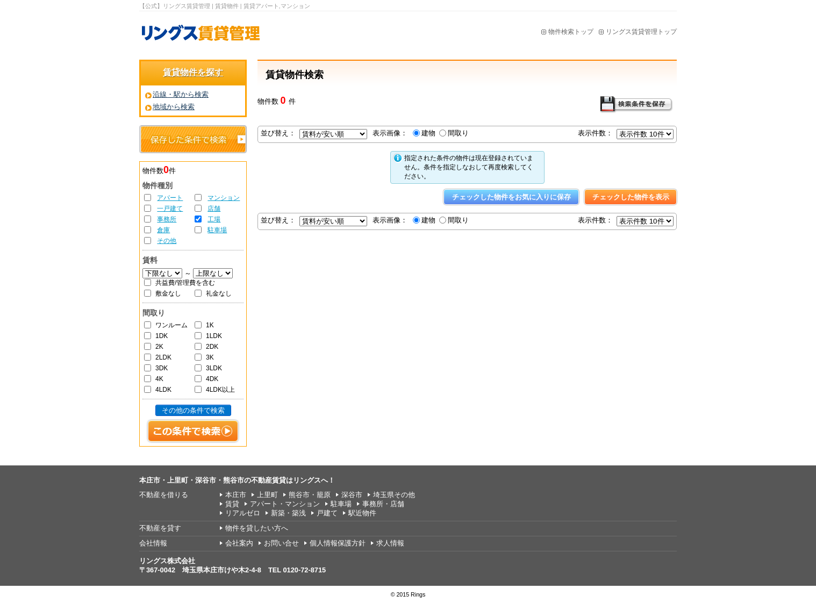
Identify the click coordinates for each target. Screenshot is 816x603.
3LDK (214, 368)
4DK (212, 379)
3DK (161, 368)
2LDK (163, 357)
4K (159, 379)
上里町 (267, 495)
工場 (213, 219)
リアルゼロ (242, 513)
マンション (223, 198)
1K (210, 325)
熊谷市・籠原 (310, 495)
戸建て (327, 513)
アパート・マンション (285, 504)
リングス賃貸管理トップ (641, 31)
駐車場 (217, 230)
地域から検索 (174, 107)
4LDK (163, 389)
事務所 (166, 219)
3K (210, 357)
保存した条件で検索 (193, 139)
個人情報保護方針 (338, 543)
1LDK (214, 336)
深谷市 (351, 495)
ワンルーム (171, 325)
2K (159, 346)
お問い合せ (281, 543)
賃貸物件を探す (193, 72)
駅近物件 (362, 513)
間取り (458, 133)
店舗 (213, 208)
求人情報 (390, 543)
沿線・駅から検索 (181, 94)
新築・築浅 (288, 513)
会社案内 (239, 543)
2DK (212, 346)
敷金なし (168, 293)
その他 (166, 241)
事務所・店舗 (383, 504)
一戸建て (170, 208)
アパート (170, 198)
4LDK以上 (220, 389)
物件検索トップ (570, 31)
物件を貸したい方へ (256, 528)
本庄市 (235, 495)
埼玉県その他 (394, 495)
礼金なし (219, 293)
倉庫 (163, 230)
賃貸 (232, 504)
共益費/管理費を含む (185, 282)
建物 (428, 133)
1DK (161, 336)
